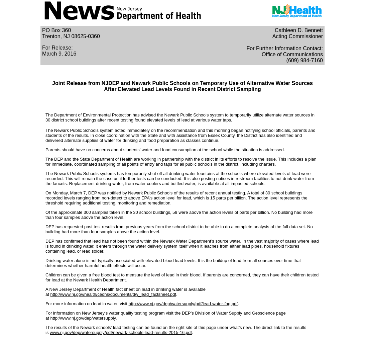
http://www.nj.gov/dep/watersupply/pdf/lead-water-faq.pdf (183, 303)
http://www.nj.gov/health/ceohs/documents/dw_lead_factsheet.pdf (113, 294)
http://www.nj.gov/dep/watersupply (83, 318)
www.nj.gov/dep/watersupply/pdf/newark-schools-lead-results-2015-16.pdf (121, 332)
